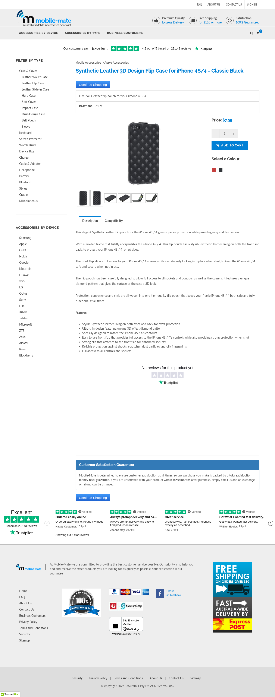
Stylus (23, 188)
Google (23, 262)
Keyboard (25, 132)
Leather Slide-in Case (35, 89)
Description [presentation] (90, 220)
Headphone (27, 170)
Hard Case (28, 95)
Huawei (24, 275)
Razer (22, 349)
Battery (24, 176)
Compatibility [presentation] (114, 220)
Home (23, 591)
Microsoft (25, 324)
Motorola (25, 268)
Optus (23, 293)
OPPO (23, 250)
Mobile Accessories (88, 62)
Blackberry (26, 355)
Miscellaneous (28, 201)
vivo (22, 281)
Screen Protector (30, 139)
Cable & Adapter (30, 163)
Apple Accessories (116, 62)
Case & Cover (28, 71)
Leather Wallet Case (35, 77)
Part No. (86, 106)
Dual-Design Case (33, 114)
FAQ (199, 4)
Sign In (252, 4)
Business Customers (32, 615)
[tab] (90, 220)
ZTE (21, 330)
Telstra (23, 318)
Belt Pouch (29, 120)
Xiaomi (23, 312)
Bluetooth (25, 182)
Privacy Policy (28, 622)
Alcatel (23, 343)
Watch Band (27, 145)
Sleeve (26, 126)
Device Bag (26, 151)
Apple (23, 244)
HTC (22, 306)
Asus (22, 337)
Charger (24, 157)
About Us (214, 4)
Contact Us (234, 4)
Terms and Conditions (33, 628)
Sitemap (24, 640)
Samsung (25, 238)
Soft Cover (29, 102)
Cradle (23, 194)
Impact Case (30, 108)
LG (21, 287)
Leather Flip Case (33, 83)
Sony (22, 299)
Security (24, 634)
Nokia (23, 256)
